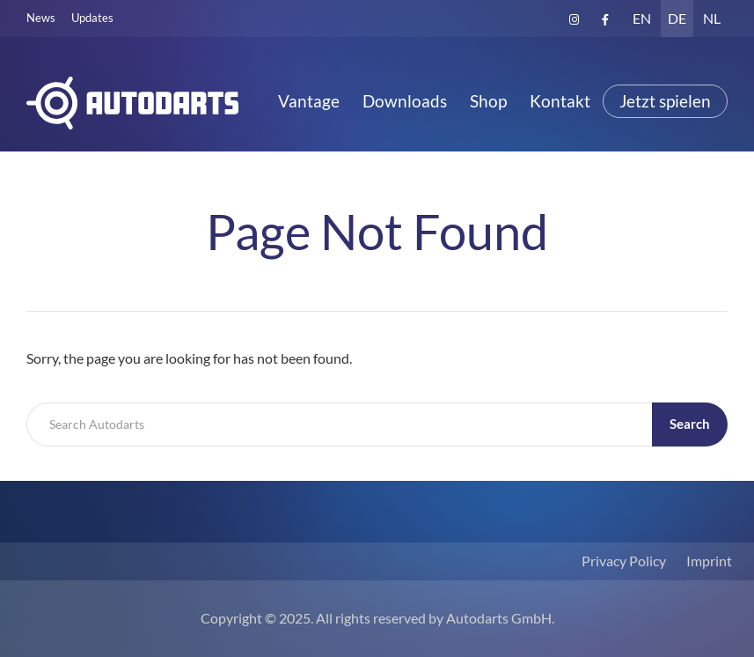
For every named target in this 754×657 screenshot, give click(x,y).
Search (690, 424)
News (40, 18)
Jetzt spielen (665, 101)
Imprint (709, 560)
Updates (92, 18)
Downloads (404, 101)
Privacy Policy (624, 560)
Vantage (309, 101)
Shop (488, 101)
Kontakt (560, 101)
